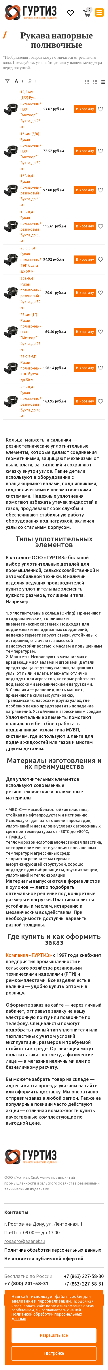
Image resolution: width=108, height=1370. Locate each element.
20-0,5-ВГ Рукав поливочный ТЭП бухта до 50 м (30, 259)
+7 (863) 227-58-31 (84, 1283)
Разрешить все (54, 1335)
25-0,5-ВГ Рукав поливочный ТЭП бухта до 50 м (30, 368)
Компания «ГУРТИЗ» (29, 955)
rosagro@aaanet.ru (24, 1241)
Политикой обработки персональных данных (47, 1316)
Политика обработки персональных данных (52, 1250)
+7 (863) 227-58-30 (84, 1276)
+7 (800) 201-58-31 (26, 1283)
